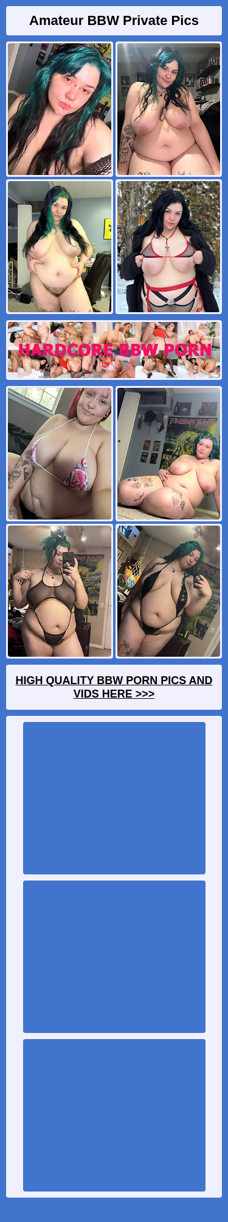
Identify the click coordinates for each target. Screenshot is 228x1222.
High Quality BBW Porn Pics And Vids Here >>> (113, 687)
